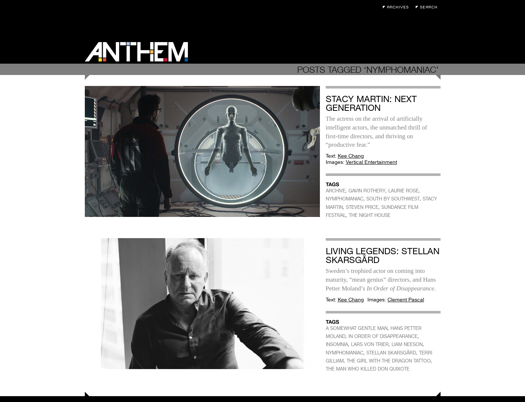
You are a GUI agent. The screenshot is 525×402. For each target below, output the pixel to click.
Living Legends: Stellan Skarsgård (382, 255)
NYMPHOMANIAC (344, 199)
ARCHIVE (335, 191)
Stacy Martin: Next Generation (371, 103)
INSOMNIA (337, 344)
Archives (397, 7)
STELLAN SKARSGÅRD (391, 353)
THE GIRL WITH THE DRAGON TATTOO (389, 361)
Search (428, 7)
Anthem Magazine (136, 51)
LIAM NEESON (407, 344)
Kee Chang (351, 156)
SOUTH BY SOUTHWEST (393, 199)
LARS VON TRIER (370, 344)
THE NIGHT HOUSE (369, 215)
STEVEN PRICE (362, 207)
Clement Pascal (406, 300)
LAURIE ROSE (403, 191)
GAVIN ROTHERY (366, 191)
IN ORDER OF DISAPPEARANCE (383, 336)
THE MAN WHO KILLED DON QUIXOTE (367, 369)
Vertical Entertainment (371, 162)
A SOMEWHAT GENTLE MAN (357, 328)
